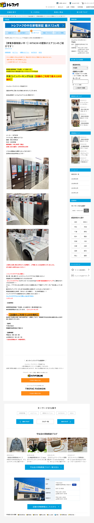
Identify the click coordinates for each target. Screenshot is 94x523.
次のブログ (64, 421)
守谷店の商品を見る (35, 380)
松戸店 (35, 514)
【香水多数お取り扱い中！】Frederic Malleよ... (84, 110)
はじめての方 (75, 3)
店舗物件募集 (90, 7)
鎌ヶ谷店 (42, 514)
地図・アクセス (47, 33)
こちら (24, 59)
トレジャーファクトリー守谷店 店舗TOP (26, 16)
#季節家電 (8, 52)
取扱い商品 (58, 12)
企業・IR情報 (70, 7)
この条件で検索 (80, 88)
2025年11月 (74, 193)
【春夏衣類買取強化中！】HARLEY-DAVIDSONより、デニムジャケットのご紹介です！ (16, 459)
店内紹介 (23, 33)
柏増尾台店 (63, 514)
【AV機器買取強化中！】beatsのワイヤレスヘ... (84, 147)
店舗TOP (11, 33)
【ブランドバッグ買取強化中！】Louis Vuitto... (84, 161)
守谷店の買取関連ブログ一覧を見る (44, 467)
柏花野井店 (21, 514)
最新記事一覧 (75, 174)
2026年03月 (74, 183)
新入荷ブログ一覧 (12, 16)
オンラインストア (89, 3)
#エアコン (15, 52)
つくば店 (50, 514)
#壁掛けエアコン (24, 52)
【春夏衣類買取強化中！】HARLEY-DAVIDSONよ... (84, 117)
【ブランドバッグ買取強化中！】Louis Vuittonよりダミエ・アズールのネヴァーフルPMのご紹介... (77, 459)
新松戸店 (71, 514)
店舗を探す (11, 12)
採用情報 (80, 7)
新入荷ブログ (82, 12)
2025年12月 (74, 188)
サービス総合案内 (78, 269)
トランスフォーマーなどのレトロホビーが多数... (84, 103)
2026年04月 (74, 179)
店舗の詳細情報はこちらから (44, 506)
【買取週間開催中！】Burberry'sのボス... (84, 124)
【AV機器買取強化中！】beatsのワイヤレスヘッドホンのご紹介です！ (36, 459)
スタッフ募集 (60, 33)
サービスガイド (50, 7)
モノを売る (35, 12)
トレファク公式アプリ (79, 275)
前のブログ (25, 421)
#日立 (40, 52)
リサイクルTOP (3, 16)
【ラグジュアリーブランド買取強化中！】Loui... (84, 154)
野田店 (29, 514)
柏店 (57, 514)
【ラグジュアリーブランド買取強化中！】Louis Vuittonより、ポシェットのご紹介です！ (57, 459)
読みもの (60, 7)
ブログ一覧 (45, 421)
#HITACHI (34, 52)
